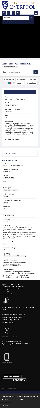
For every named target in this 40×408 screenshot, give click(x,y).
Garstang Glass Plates (10, 66)
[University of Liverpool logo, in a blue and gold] (19, 5)
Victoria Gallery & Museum (10, 320)
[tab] (20, 92)
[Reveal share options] (8, 13)
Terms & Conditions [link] (9, 337)
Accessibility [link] (7, 363)
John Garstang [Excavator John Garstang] (9, 215)
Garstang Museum (8, 322)
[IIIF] (9, 83)
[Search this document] (17, 72)
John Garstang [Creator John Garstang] (11, 105)
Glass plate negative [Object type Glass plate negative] (10, 190)
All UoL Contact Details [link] (11, 342)
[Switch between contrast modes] (18, 13)
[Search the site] (16, 18)
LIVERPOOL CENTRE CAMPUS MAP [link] (13, 315)
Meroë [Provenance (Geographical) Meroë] (6, 203)
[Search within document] (35, 72)
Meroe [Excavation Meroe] (6, 209)
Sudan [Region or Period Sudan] (6, 196)
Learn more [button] (19, 399)
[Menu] (36, 13)
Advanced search (9, 21)
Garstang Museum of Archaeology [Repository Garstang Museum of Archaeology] (15, 256)
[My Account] (13, 13)
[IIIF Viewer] (18, 83)
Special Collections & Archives (12, 317)
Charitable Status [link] (9, 388)
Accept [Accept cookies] (5, 405)
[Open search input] (4, 13)
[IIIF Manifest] (31, 83)
